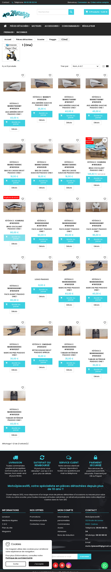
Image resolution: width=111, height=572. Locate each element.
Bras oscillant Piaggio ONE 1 (97, 169)
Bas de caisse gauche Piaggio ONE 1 (42, 171)
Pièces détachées (19, 26)
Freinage (8, 32)
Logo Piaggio (42, 279)
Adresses (62, 531)
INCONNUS (22, 32)
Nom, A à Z (86, 66)
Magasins (6, 531)
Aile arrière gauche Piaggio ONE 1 (42, 104)
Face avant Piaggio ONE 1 (42, 230)
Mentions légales (10, 520)
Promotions (35, 516)
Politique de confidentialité (19, 558)
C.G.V (4, 524)
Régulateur (88, 26)
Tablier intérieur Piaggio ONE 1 (69, 353)
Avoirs (60, 527)
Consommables (70, 26)
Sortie (15, 564)
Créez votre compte (100, 2)
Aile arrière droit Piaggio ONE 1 (14, 113)
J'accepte (39, 564)
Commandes (64, 524)
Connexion (82, 2)
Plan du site (7, 527)
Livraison (6, 516)
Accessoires (51, 26)
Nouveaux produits (38, 520)
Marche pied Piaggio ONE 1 (69, 288)
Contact (5, 2)
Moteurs (36, 26)
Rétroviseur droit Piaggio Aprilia (41, 351)
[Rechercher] (55, 12)
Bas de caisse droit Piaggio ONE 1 (14, 171)
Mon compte (65, 510)
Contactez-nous (37, 524)
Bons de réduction (66, 535)
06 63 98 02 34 (30, 2)
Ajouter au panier (13, 123)
